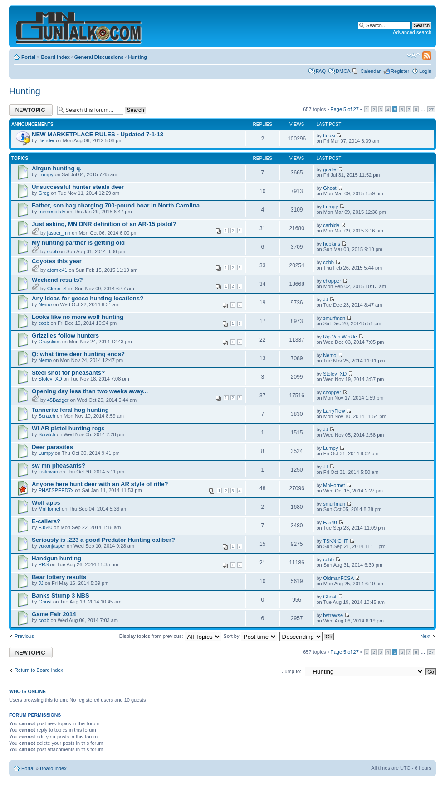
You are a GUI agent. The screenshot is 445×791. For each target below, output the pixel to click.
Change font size (413, 55)
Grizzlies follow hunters (65, 335)
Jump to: (291, 671)
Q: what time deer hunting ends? (78, 354)
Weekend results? (57, 279)
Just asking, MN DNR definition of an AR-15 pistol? (104, 224)
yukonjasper (52, 546)
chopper (332, 281)
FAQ (321, 71)
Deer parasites (52, 447)
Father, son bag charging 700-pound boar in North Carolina (116, 205)
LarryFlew (334, 411)
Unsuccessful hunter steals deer (78, 186)
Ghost (329, 188)
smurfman (334, 318)
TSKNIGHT (335, 541)
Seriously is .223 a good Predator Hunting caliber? (103, 539)
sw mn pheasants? (58, 465)
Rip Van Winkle (340, 336)
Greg (44, 193)
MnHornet (334, 485)
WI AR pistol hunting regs (68, 428)
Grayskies (50, 341)
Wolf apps (46, 502)
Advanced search (412, 32)
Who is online (27, 691)
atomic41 (57, 270)
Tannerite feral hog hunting (70, 409)
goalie (329, 169)
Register (400, 71)
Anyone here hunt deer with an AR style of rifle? (100, 484)
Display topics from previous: (170, 636)
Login (425, 71)
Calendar (370, 71)
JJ (325, 299)
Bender (46, 140)
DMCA (343, 71)
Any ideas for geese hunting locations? (87, 298)
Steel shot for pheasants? (68, 372)
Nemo (45, 304)
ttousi (329, 135)
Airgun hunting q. (57, 168)
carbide (331, 225)
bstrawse (333, 615)
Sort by (250, 636)
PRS (44, 564)
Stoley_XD (50, 378)
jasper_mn (58, 233)
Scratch (47, 416)
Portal (28, 57)
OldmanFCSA (338, 578)
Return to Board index (39, 670)
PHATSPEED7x (56, 490)
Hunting (137, 57)
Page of (344, 109)
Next (425, 636)
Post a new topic (31, 110)
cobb (52, 251)
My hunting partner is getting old (78, 242)
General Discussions (99, 57)
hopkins (331, 243)
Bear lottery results (59, 577)
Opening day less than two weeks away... (90, 391)
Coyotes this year (57, 261)
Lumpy (46, 174)
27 (431, 109)
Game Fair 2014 (54, 614)
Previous (24, 636)
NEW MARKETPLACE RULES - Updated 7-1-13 (97, 134)
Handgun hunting (56, 558)
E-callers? (46, 521)
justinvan (48, 471)
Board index (55, 57)
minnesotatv (52, 211)
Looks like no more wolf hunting (77, 317)
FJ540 (46, 527)
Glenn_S (57, 288)
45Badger (58, 400)
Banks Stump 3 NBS (60, 595)
